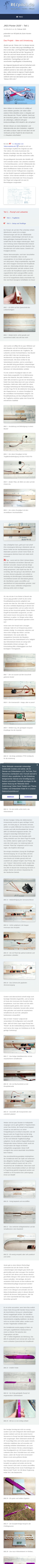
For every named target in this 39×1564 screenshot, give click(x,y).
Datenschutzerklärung (10, 791)
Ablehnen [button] (10, 797)
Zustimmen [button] (28, 797)
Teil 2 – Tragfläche (12, 218)
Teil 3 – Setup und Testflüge (16, 223)
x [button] (37, 765)
